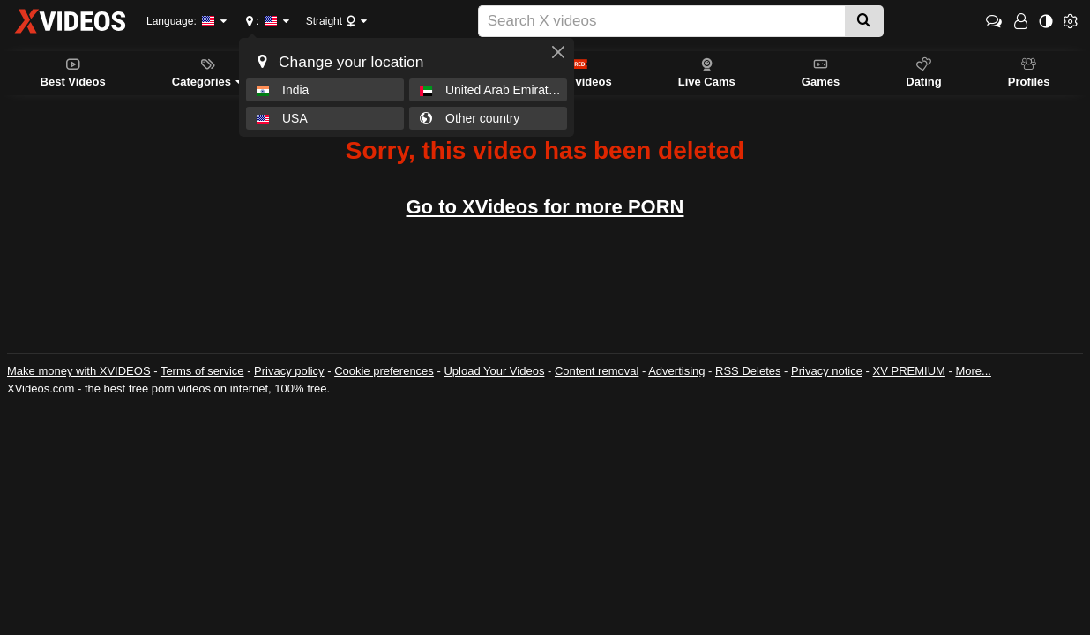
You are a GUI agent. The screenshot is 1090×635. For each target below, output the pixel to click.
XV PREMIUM (909, 370)
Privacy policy (289, 370)
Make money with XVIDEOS (79, 370)
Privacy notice (826, 370)
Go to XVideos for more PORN (545, 207)
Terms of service (202, 370)
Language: (180, 21)
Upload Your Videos (494, 370)
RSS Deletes (747, 370)
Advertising (676, 370)
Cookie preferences (384, 370)
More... (972, 370)
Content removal (596, 370)
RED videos (579, 72)
